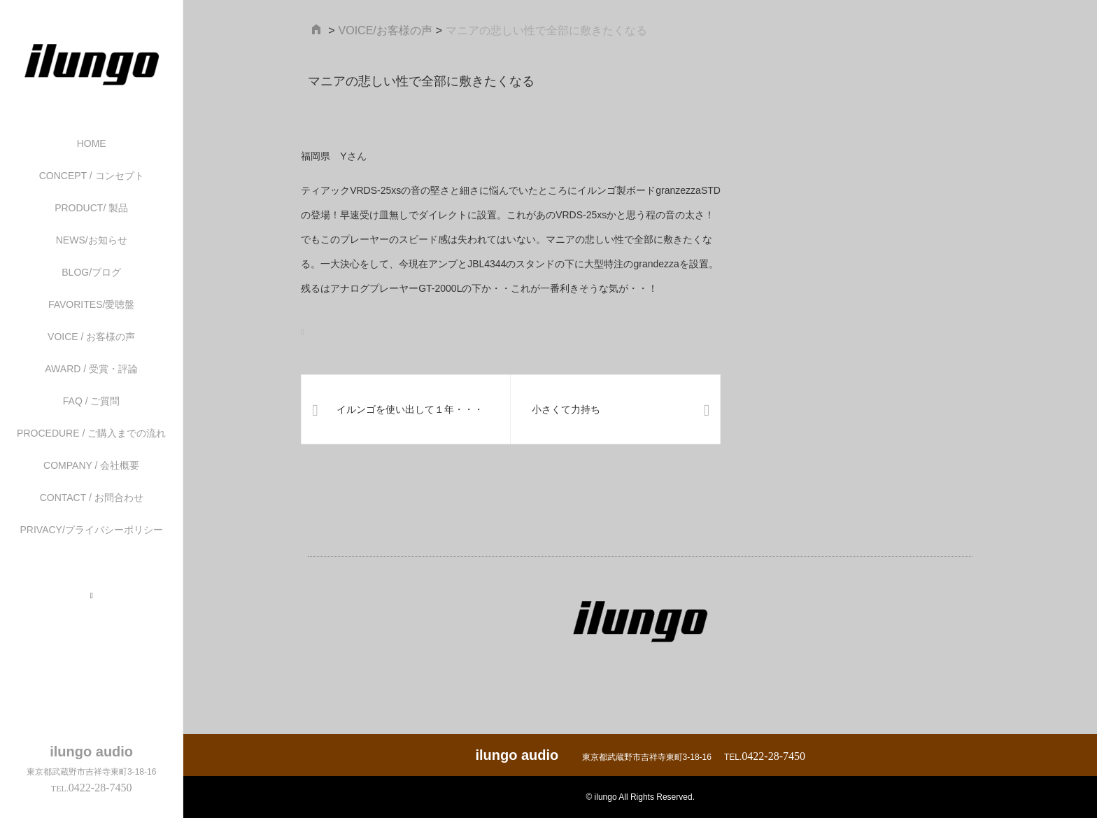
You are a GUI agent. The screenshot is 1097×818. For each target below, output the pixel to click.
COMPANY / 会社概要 (91, 465)
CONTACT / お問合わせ (91, 497)
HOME (91, 143)
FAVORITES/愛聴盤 (91, 304)
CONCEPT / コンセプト (91, 175)
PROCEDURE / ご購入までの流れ (91, 433)
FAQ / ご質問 (91, 401)
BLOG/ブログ (91, 272)
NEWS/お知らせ (91, 240)
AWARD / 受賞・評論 (91, 368)
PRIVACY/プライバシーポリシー (91, 529)
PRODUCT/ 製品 (91, 207)
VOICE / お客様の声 (91, 336)
